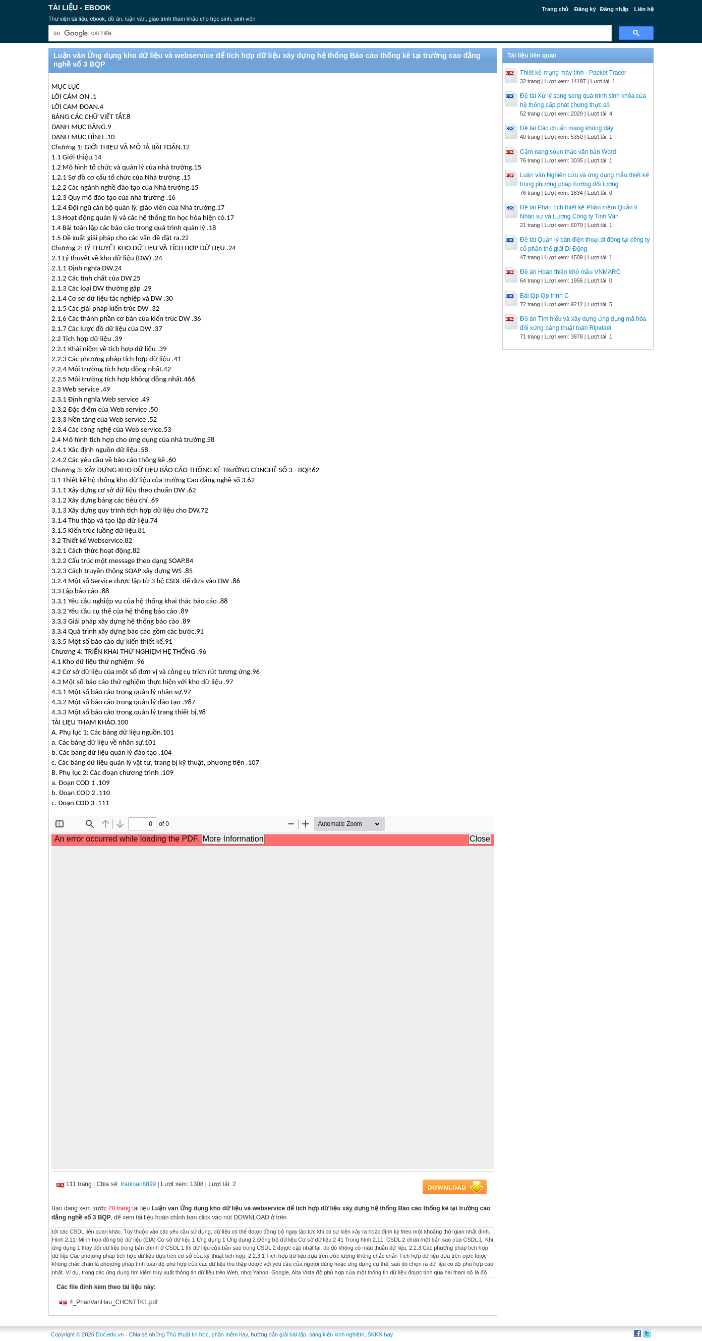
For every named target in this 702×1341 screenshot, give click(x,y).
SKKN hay (380, 1334)
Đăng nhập (614, 9)
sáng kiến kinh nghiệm (336, 1334)
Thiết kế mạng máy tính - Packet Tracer (573, 72)
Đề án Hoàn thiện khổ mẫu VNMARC (570, 271)
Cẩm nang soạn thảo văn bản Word (568, 151)
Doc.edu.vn (110, 1334)
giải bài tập (292, 1334)
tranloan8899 (138, 1184)
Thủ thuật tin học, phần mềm (202, 1334)
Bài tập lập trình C (544, 295)
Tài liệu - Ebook (79, 8)
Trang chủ (555, 9)
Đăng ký (585, 9)
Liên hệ (644, 9)
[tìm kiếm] (329, 33)
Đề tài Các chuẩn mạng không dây (566, 128)
